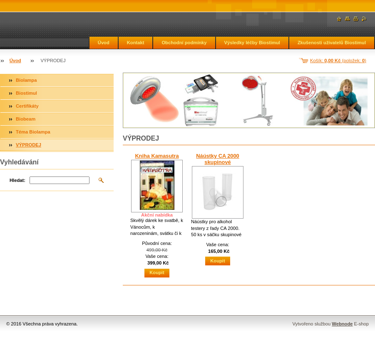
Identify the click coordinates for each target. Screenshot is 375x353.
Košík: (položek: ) (338, 60)
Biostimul (26, 93)
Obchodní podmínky (183, 42)
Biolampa (26, 80)
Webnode (342, 323)
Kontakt (135, 42)
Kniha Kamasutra (157, 156)
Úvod (103, 42)
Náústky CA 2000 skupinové (217, 159)
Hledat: (17, 180)
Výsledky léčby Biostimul (252, 42)
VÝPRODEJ (28, 144)
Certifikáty (27, 105)
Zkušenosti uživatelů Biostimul (332, 42)
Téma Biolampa (33, 131)
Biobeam (25, 118)
